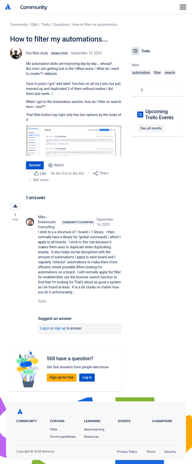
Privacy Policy (127, 451)
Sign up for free (62, 377)
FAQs (53, 429)
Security (170, 451)
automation (141, 73)
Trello (46, 25)
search (170, 73)
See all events (151, 128)
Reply (42, 301)
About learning (94, 429)
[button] (73, 140)
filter (157, 73)
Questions (61, 25)
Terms (150, 451)
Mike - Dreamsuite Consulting (47, 222)
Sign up (60, 328)
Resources (91, 436)
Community (34, 7)
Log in (45, 328)
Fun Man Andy (37, 53)
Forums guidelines (63, 436)
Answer (35, 165)
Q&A (34, 25)
